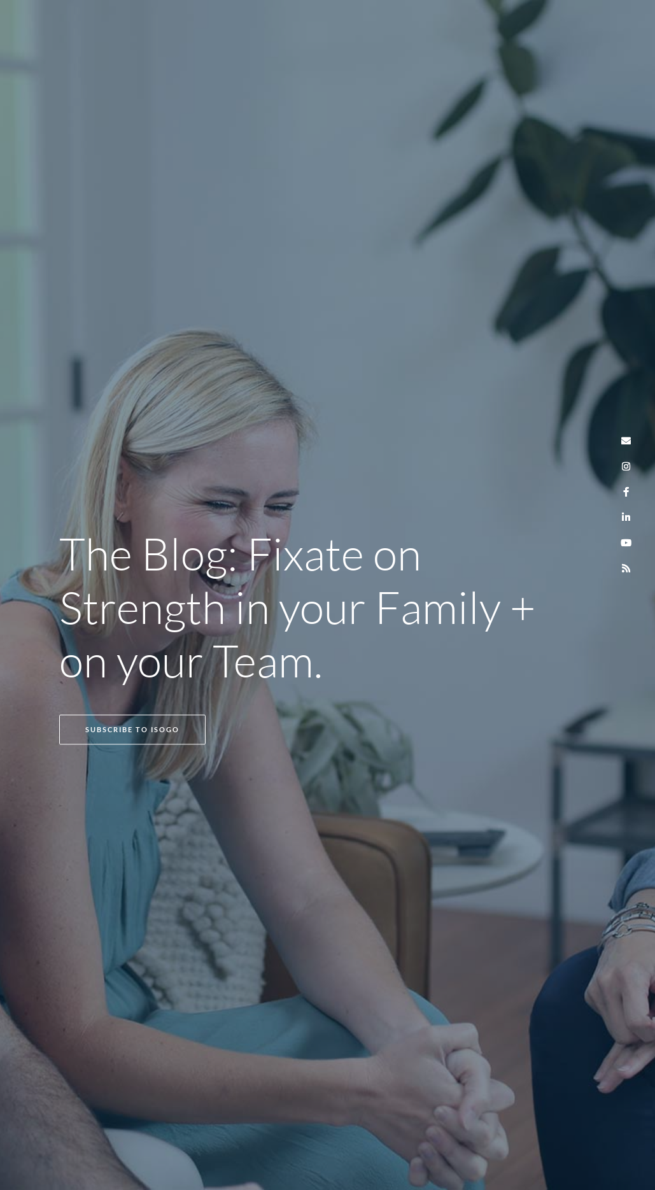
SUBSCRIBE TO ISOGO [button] (132, 729)
